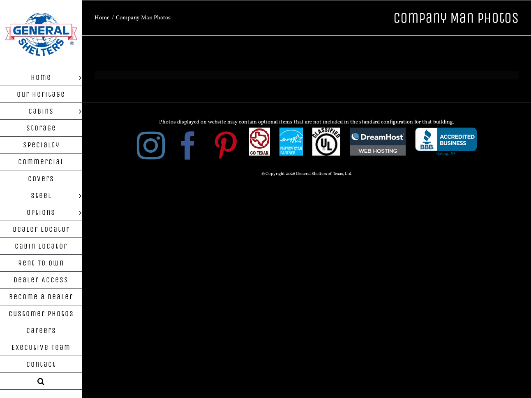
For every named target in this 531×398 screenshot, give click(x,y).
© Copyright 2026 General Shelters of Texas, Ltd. (306, 174)
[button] (41, 381)
